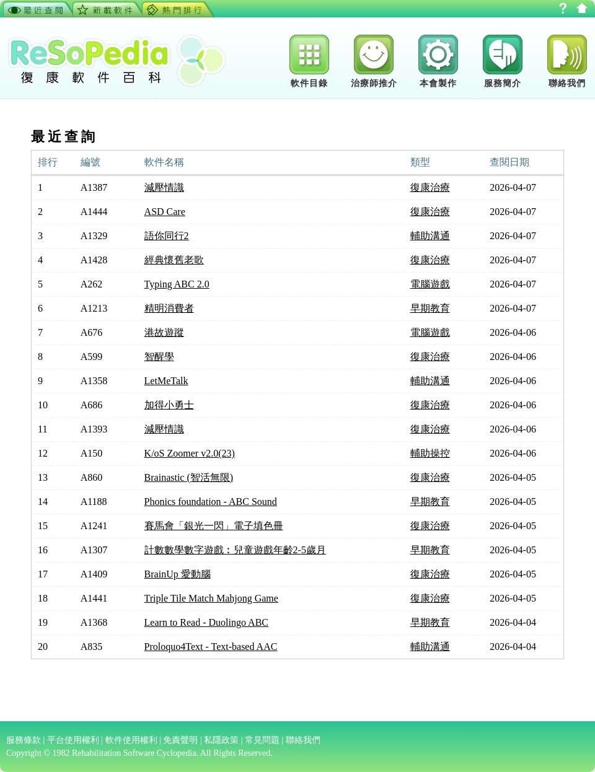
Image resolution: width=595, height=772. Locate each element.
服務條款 (23, 740)
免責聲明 (180, 740)
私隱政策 (221, 740)
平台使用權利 (73, 740)
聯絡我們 (303, 740)
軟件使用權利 (131, 740)
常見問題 (262, 740)
